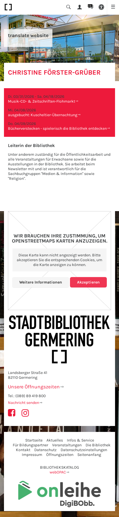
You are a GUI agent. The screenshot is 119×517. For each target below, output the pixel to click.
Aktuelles (54, 440)
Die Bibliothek (98, 445)
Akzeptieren (88, 282)
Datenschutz (45, 449)
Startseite (33, 440)
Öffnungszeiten (59, 454)
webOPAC (58, 472)
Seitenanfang (89, 454)
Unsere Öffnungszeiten (34, 387)
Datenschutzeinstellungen (84, 449)
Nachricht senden (23, 402)
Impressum (32, 454)
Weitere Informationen (40, 282)
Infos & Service (80, 440)
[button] (101, 7)
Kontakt (23, 449)
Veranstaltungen (67, 445)
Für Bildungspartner (30, 445)
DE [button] (90, 6)
